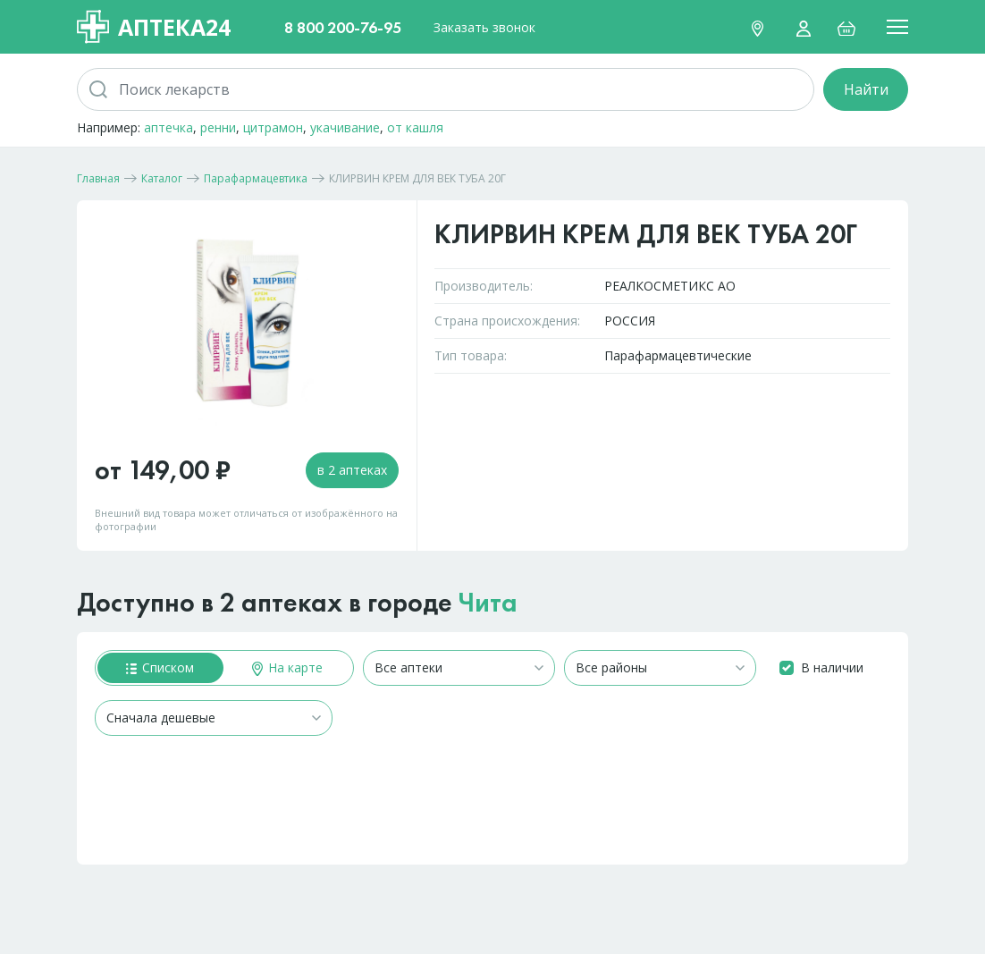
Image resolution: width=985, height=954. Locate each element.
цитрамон (273, 127)
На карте (287, 667)
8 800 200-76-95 (342, 27)
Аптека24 (154, 27)
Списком (160, 667)
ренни (218, 127)
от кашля (415, 127)
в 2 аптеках (352, 469)
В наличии (832, 667)
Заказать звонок (484, 27)
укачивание (345, 127)
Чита (488, 603)
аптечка (168, 127)
